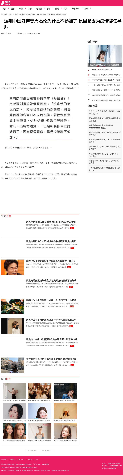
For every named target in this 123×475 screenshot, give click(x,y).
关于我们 (3, 459)
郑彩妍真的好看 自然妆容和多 (39, 420)
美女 (65, 9)
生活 (30, 9)
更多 (72, 228)
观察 (13, 9)
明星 (21, 9)
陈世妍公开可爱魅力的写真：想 (14, 420)
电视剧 (39, 9)
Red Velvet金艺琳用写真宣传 (64, 400)
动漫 (48, 9)
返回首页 (33, 451)
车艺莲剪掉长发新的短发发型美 (65, 440)
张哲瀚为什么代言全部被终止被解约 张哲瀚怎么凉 (51, 359)
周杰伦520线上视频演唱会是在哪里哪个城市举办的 (51, 339)
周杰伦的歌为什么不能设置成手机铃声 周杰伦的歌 (51, 241)
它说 (36, 459)
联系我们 (12, 459)
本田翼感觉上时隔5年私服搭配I (14, 400)
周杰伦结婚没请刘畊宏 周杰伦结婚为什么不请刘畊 (51, 280)
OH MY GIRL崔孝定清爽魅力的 (39, 440)
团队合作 (20, 459)
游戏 (86, 9)
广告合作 (29, 459)
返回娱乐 (48, 451)
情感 (57, 9)
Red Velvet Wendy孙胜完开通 (39, 400)
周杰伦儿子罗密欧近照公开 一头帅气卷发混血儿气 (51, 320)
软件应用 (76, 9)
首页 (4, 9)
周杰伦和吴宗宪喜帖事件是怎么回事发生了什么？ (51, 261)
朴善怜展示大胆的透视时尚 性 (64, 420)
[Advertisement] (20, 60)
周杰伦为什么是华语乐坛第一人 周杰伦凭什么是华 (51, 300)
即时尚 (8, 33)
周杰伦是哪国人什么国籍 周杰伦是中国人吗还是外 (51, 222)
